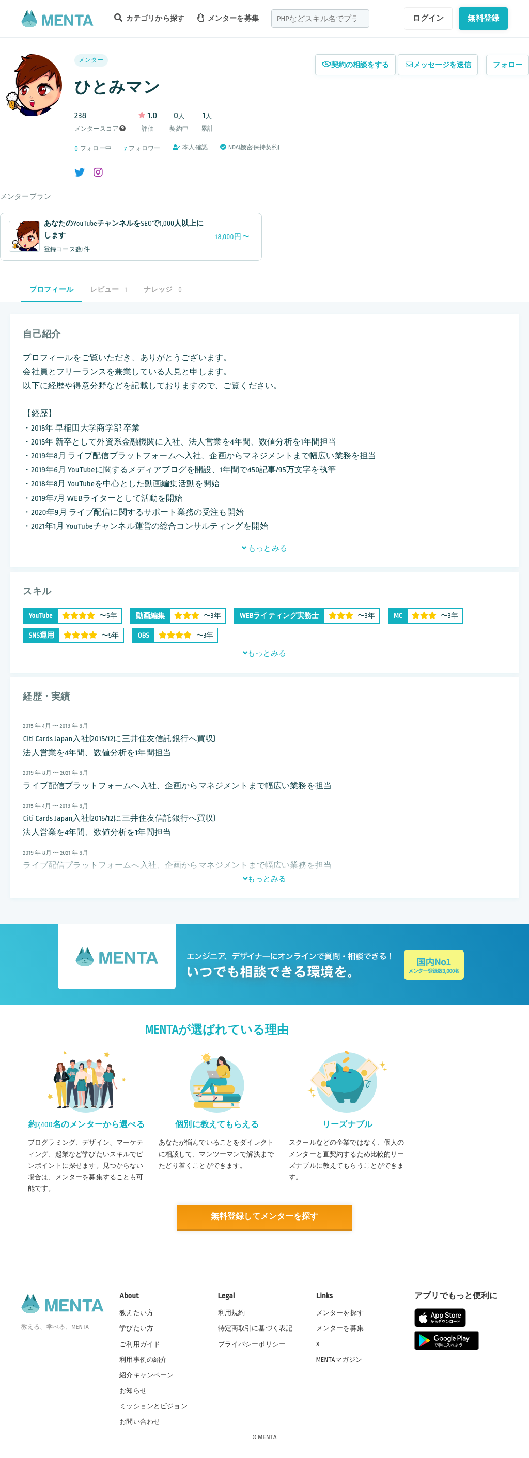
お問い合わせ (139, 1421)
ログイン (428, 18)
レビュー (108, 289)
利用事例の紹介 (143, 1359)
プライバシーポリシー (252, 1343)
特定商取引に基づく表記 (255, 1328)
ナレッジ (163, 289)
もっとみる (264, 548)
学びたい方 (136, 1328)
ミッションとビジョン (153, 1405)
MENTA (267, 1436)
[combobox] (320, 18)
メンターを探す (340, 1312)
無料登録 (483, 18)
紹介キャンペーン (146, 1374)
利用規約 (231, 1312)
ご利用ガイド (139, 1343)
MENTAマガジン (339, 1359)
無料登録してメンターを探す (264, 1216)
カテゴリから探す (149, 17)
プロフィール (51, 289)
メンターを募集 (228, 17)
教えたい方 (136, 1312)
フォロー (507, 65)
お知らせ (133, 1390)
